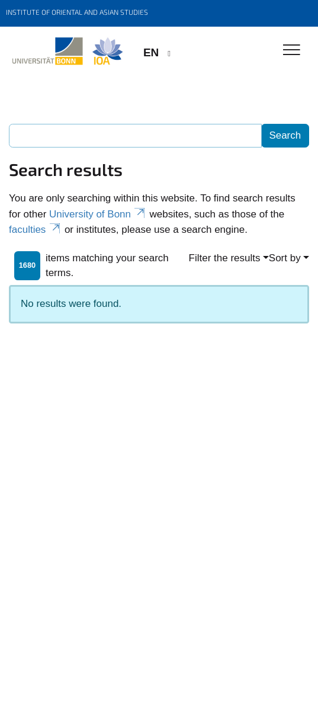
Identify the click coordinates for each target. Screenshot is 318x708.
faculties (35, 229)
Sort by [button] (285, 258)
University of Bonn (98, 214)
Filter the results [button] (225, 258)
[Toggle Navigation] (291, 51)
